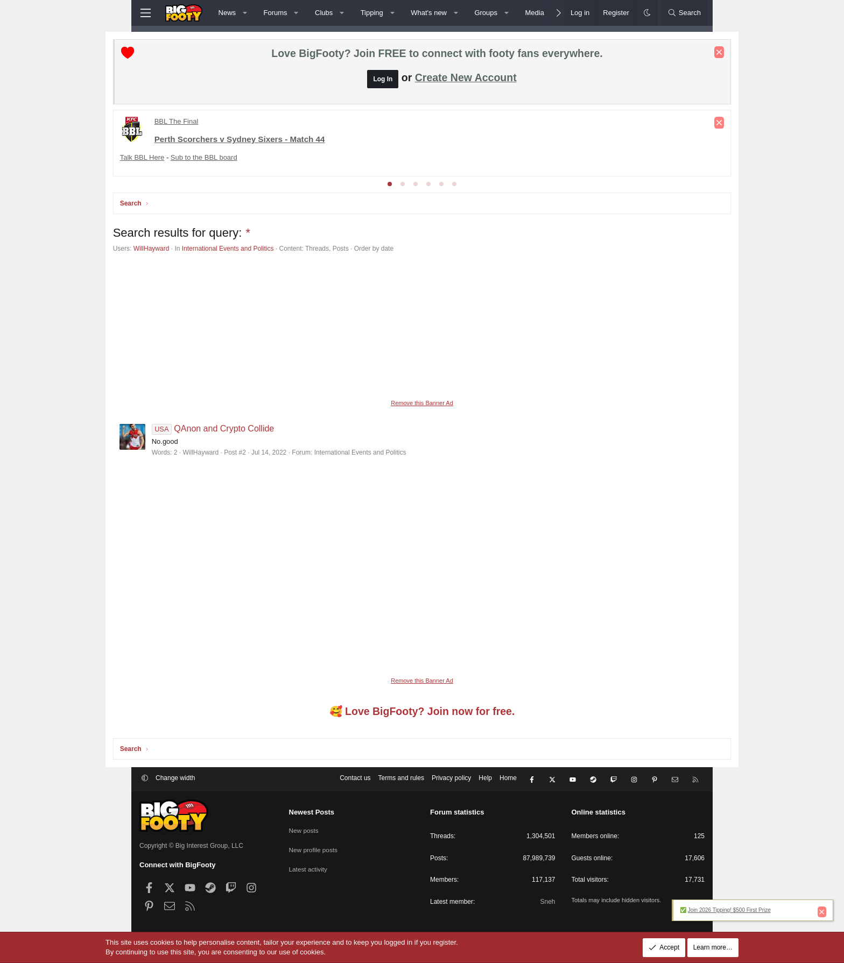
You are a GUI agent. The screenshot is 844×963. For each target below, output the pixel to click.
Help (485, 780)
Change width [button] (175, 780)
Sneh (547, 901)
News (227, 13)
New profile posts (314, 848)
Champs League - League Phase (602, 141)
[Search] (684, 13)
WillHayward (178, 249)
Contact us (355, 780)
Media (534, 13)
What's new (429, 13)
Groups (485, 13)
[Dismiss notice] (693, 53)
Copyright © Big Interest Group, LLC (191, 845)
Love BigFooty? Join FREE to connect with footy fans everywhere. (436, 54)
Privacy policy (451, 780)
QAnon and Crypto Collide (239, 429)
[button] (245, 13)
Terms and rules (401, 780)
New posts (304, 829)
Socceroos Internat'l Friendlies (491, 141)
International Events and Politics (254, 249)
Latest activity (308, 866)
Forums (275, 13)
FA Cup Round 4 (406, 141)
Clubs (324, 13)
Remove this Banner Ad (422, 403)
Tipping (372, 13)
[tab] (389, 184)
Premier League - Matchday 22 (233, 122)
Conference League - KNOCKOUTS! (240, 141)
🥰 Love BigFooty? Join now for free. (422, 712)
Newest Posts (312, 812)
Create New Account (466, 78)
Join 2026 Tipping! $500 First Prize (729, 910)
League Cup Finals (339, 141)
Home (508, 780)
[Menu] (145, 13)
